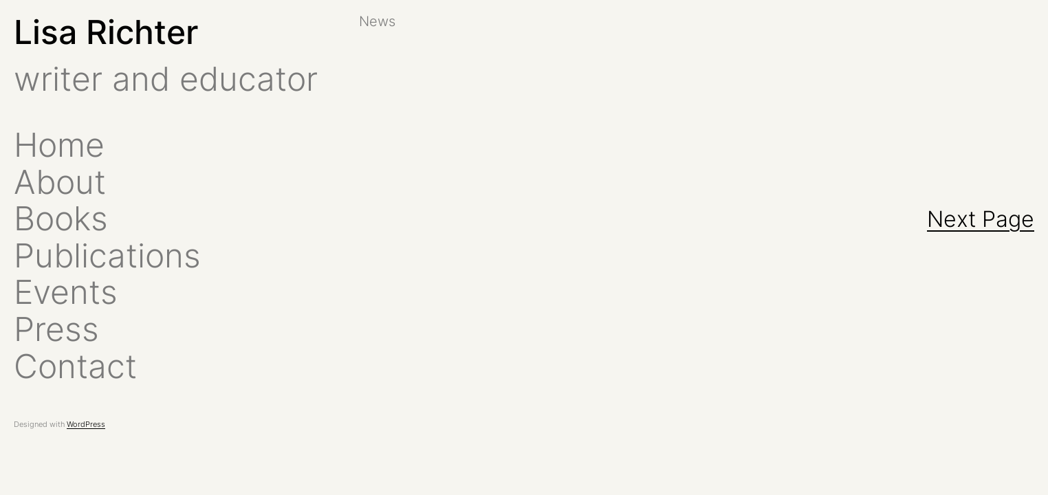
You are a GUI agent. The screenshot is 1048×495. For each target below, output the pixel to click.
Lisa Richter (106, 32)
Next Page (980, 219)
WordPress (86, 424)
